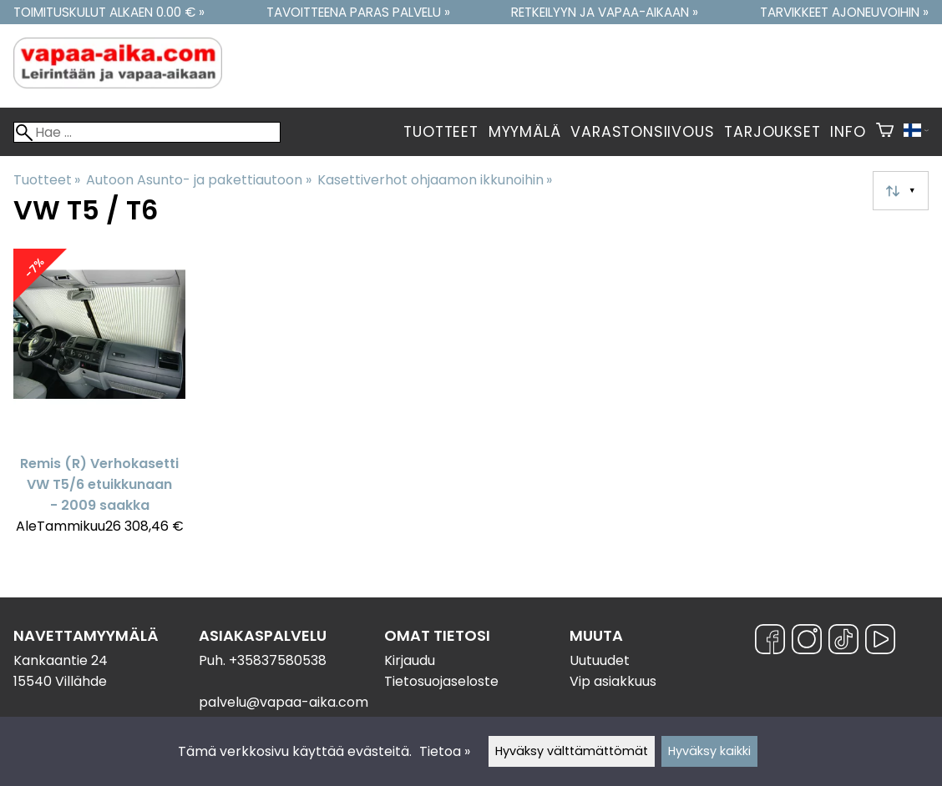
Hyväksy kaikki (709, 751)
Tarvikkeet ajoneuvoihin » (844, 12)
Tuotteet (440, 132)
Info (847, 132)
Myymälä (525, 132)
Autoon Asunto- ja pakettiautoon (198, 179)
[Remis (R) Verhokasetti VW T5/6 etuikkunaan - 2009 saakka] (99, 399)
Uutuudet (600, 660)
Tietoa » (444, 751)
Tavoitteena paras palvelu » (358, 12)
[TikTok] (843, 642)
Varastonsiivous (642, 132)
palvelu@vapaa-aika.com (283, 702)
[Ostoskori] (885, 132)
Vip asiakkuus (613, 681)
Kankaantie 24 (60, 660)
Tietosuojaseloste (441, 681)
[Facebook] (770, 642)
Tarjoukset (772, 132)
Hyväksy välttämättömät (571, 751)
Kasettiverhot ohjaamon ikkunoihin (434, 179)
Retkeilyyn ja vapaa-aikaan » (604, 12)
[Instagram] (807, 642)
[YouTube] (880, 642)
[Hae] (147, 132)
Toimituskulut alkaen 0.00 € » (109, 12)
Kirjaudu (409, 660)
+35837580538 (278, 660)
